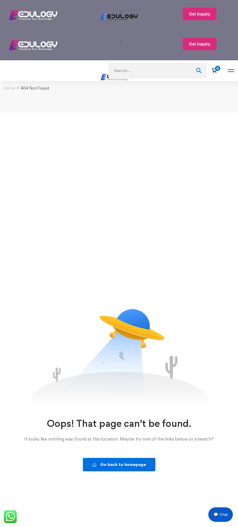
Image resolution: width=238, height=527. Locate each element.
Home (9, 88)
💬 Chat (220, 514)
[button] (121, 43)
